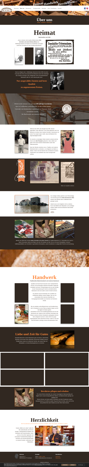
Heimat (38, 22)
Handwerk (43, 22)
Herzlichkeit (49, 22)
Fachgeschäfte (36, 8)
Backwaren (29, 8)
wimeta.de (46, 462)
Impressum (58, 456)
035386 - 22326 (42, 456)
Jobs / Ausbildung (52, 8)
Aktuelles (44, 8)
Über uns (22, 8)
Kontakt (60, 8)
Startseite (16, 8)
